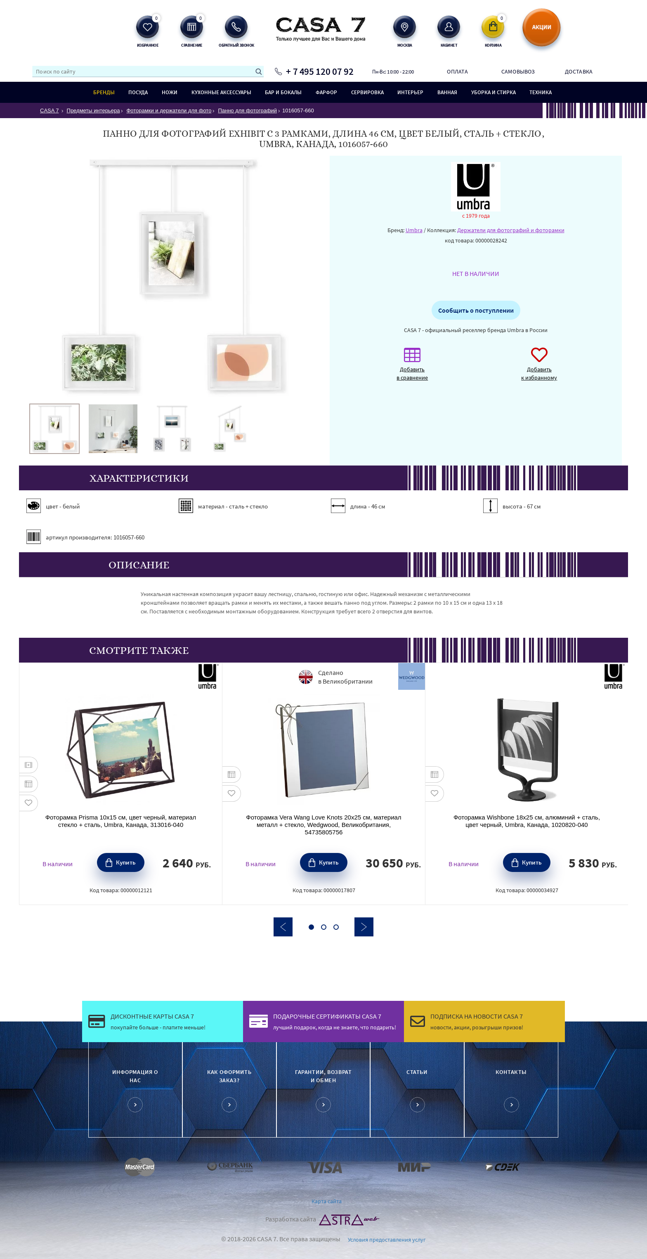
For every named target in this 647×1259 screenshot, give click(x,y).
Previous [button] (283, 926)
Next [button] (363, 926)
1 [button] (311, 927)
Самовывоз (518, 71)
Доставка (579, 71)
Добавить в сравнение (412, 368)
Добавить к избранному (539, 368)
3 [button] (336, 927)
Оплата (457, 71)
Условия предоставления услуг (387, 1239)
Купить (126, 862)
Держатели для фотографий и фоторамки (510, 230)
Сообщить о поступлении (476, 310)
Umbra (414, 230)
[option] (54, 429)
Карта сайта (327, 1201)
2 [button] (323, 927)
